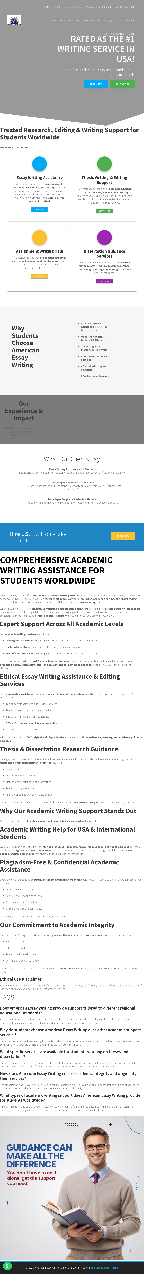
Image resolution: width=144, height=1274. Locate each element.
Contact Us (125, 6)
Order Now (61, 20)
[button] (7, 1266)
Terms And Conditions (116, 34)
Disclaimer (126, 20)
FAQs (109, 20)
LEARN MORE (39, 209)
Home (45, 6)
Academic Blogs (99, 6)
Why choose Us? (88, 20)
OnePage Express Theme (104, 1267)
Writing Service (67, 6)
